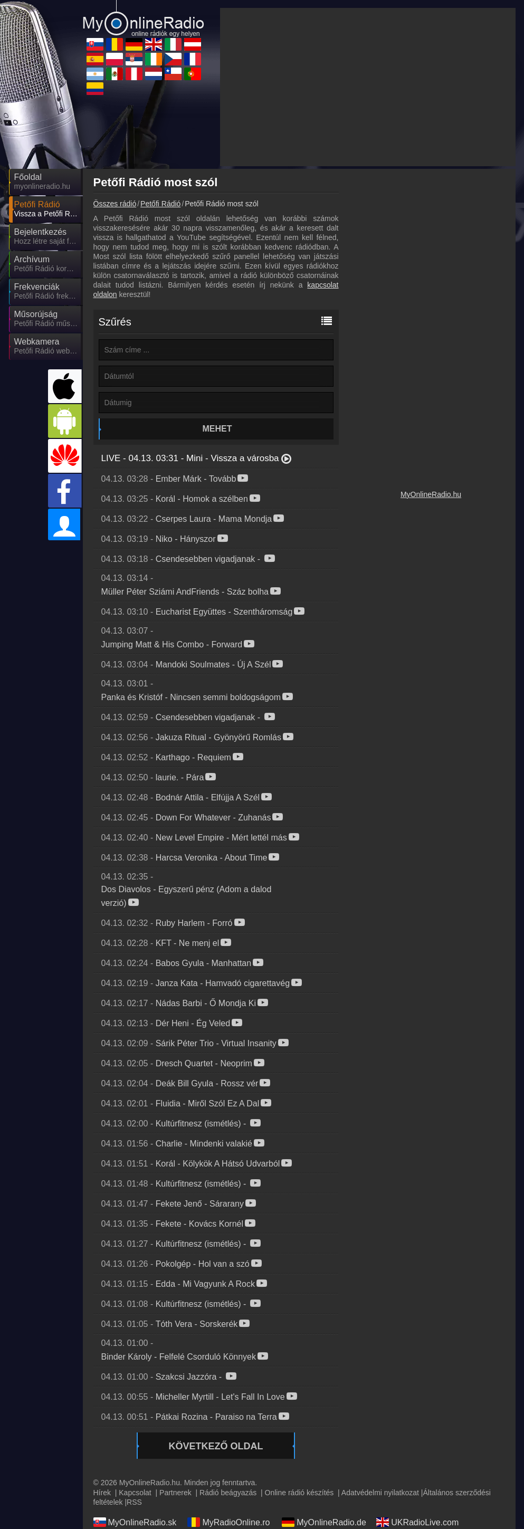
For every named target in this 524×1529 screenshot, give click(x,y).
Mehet (217, 428)
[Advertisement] (367, 87)
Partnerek (175, 1492)
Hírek (102, 1492)
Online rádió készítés (299, 1492)
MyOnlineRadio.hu (431, 494)
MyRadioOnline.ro (228, 1522)
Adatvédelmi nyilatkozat (380, 1492)
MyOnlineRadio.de (324, 1522)
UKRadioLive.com (417, 1522)
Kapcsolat (135, 1492)
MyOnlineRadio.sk (135, 1522)
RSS (134, 1502)
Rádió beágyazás (227, 1492)
